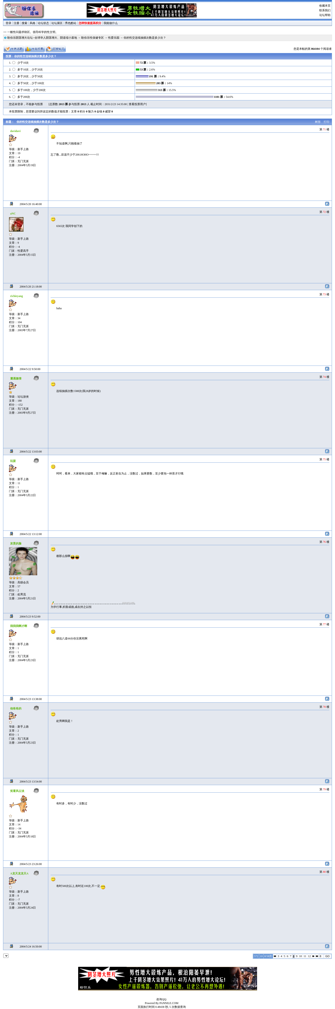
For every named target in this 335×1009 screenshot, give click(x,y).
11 (304, 956)
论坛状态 (43, 23)
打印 (326, 122)
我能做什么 (111, 23)
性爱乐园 (113, 37)
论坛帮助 (325, 15)
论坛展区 (57, 23)
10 (300, 956)
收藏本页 (325, 5)
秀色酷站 (70, 23)
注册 (16, 23)
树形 (318, 122)
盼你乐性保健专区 (92, 37)
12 (309, 956)
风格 (32, 23)
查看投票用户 (137, 104)
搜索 (24, 23)
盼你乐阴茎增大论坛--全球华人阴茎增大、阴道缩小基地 (42, 37)
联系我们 (325, 10)
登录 (8, 23)
